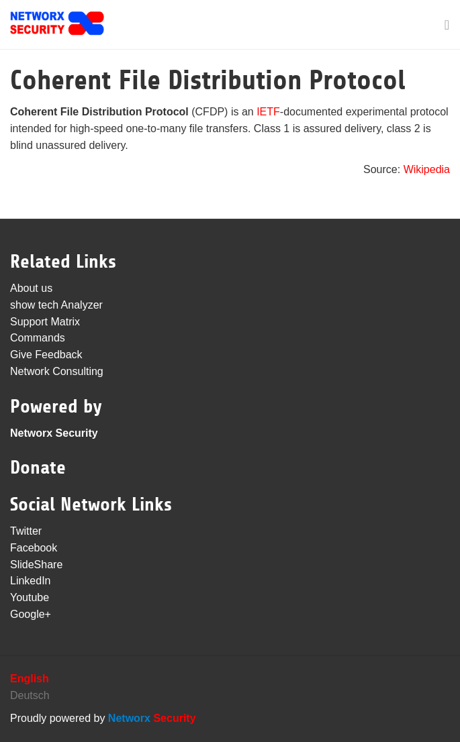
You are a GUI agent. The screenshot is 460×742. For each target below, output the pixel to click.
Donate (38, 467)
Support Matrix (45, 321)
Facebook (33, 547)
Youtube (29, 597)
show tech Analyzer (56, 305)
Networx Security (54, 433)
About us (31, 288)
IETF (268, 111)
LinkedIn (30, 580)
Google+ (30, 614)
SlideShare (36, 564)
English (29, 678)
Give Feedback (46, 354)
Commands (37, 337)
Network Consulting (56, 371)
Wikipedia (427, 169)
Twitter (26, 531)
